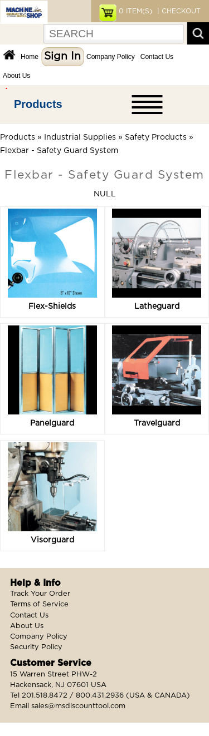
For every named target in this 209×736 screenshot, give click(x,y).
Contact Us (156, 57)
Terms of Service (39, 604)
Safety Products (156, 137)
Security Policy (36, 647)
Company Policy (110, 57)
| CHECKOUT (178, 11)
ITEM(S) (135, 11)
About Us (16, 76)
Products (38, 104)
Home (29, 57)
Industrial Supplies (80, 137)
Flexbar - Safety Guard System (59, 151)
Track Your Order (40, 593)
